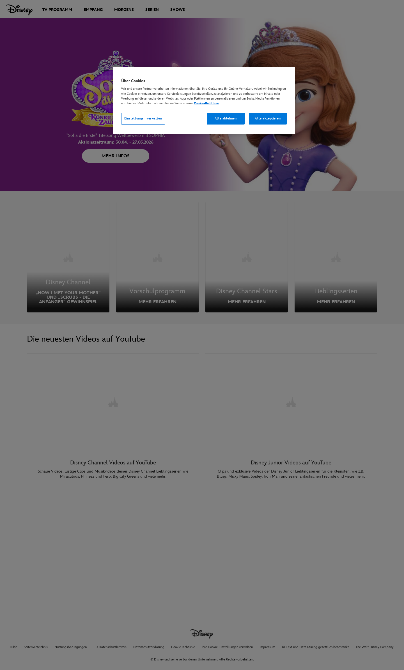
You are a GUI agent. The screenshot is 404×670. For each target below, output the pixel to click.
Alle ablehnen (226, 118)
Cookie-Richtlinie (206, 103)
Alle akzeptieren (268, 118)
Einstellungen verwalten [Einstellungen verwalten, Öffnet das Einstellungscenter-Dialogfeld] (143, 118)
